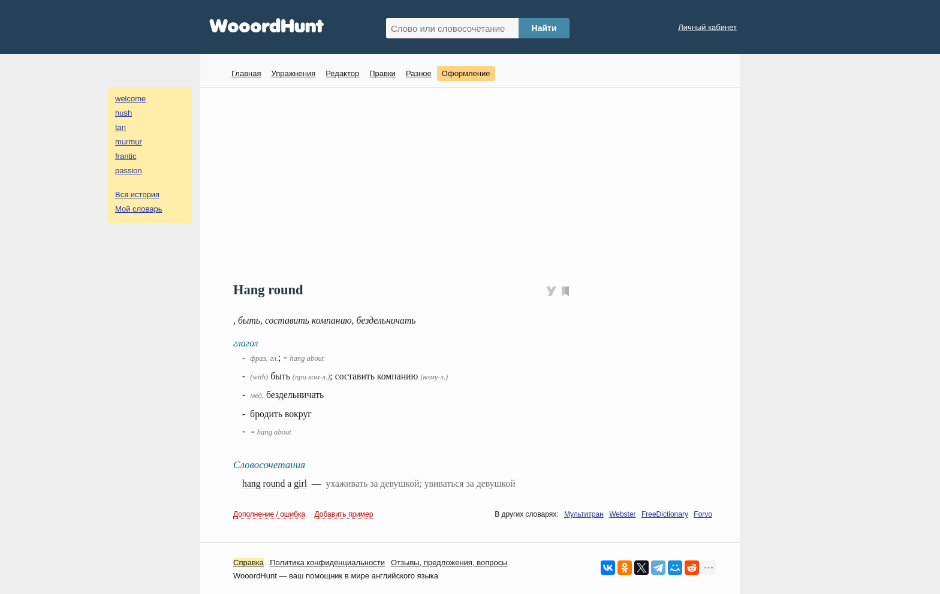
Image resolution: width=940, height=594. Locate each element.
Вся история (137, 194)
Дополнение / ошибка (269, 514)
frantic (125, 156)
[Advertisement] (474, 183)
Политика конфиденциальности (327, 562)
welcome (130, 98)
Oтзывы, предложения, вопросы (449, 562)
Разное (419, 73)
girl (300, 483)
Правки (382, 73)
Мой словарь (138, 208)
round (274, 483)
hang (251, 483)
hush (123, 112)
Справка (248, 562)
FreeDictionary (664, 514)
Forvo (703, 514)
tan (120, 127)
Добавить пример (344, 514)
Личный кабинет (707, 27)
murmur (128, 141)
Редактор (342, 73)
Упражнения (293, 73)
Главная (246, 73)
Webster (622, 514)
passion (128, 170)
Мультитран (584, 514)
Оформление (466, 73)
